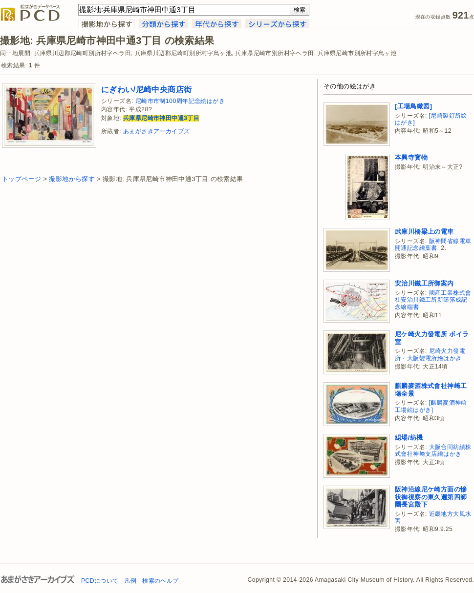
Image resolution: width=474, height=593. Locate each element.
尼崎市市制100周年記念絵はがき (180, 101)
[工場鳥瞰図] (413, 106)
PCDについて (99, 580)
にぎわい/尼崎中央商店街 (146, 89)
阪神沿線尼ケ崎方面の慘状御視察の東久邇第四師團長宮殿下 (431, 497)
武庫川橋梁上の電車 (424, 231)
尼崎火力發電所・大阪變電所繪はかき (430, 355)
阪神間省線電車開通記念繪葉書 (433, 245)
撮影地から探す (72, 179)
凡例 (130, 580)
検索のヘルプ (160, 580)
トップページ (21, 179)
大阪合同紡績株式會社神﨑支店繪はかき (433, 451)
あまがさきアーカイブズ (156, 131)
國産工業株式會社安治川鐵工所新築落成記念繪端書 (433, 299)
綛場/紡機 (409, 437)
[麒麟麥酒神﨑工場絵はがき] (431, 406)
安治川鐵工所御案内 (424, 283)
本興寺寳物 (411, 157)
